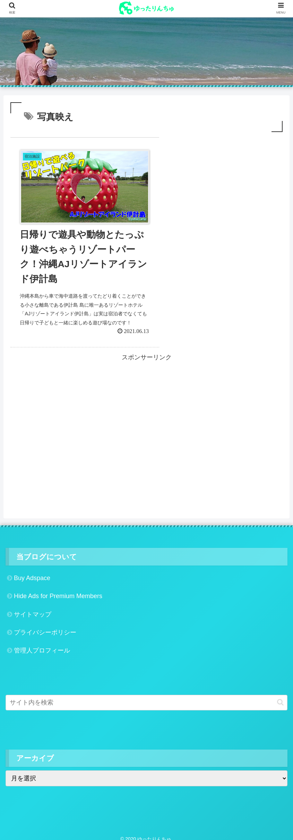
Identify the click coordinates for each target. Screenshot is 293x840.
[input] (146, 696)
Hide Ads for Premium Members (58, 589)
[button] (280, 696)
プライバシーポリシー (45, 626)
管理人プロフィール (42, 644)
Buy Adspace (32, 571)
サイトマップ (32, 607)
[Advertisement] (146, 404)
